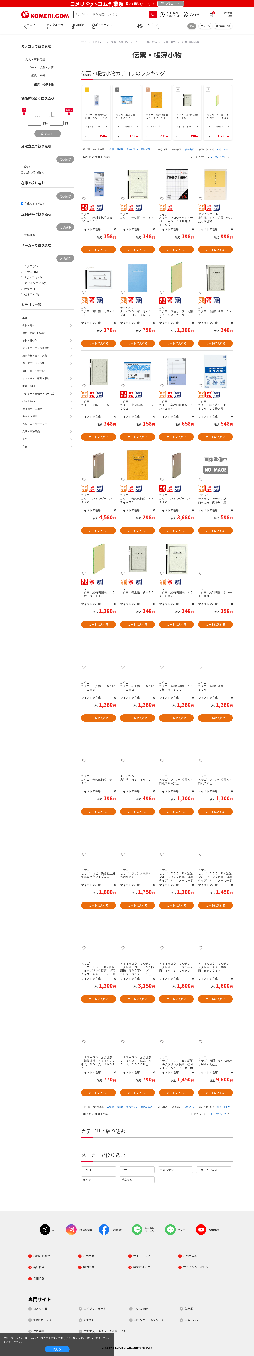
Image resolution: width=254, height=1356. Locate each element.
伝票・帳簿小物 (44, 84)
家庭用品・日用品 (32, 408)
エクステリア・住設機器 (36, 348)
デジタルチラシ (55, 26)
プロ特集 (38, 1331)
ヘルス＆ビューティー (34, 423)
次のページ (220, 157)
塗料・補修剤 (29, 340)
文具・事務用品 (35, 59)
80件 (219, 149)
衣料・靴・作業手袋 (33, 370)
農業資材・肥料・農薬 (34, 355)
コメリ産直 (40, 1308)
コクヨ (87, 1170)
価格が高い (146, 149)
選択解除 (65, 159)
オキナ (87, 1180)
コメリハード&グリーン (149, 1319)
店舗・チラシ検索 (102, 26)
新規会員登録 (223, 26)
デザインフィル (208, 1170)
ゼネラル (126, 1180)
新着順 (120, 149)
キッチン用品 (29, 416)
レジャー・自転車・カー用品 (38, 393)
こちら (106, 1338)
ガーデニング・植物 (33, 363)
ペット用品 (28, 401)
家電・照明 (28, 386)
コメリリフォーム (95, 1308)
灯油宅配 (89, 1319)
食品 (24, 439)
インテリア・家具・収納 (36, 378)
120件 (227, 149)
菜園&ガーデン (42, 1319)
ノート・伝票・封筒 (41, 67)
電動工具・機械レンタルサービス (105, 1331)
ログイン (205, 26)
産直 (24, 446)
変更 (191, 26)
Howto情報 (78, 26)
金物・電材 (28, 325)
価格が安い (132, 149)
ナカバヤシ (167, 1170)
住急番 (189, 1308)
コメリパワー (193, 1319)
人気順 (110, 149)
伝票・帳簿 (38, 75)
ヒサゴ (125, 1170)
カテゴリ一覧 (31, 26)
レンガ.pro (141, 1308)
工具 (24, 317)
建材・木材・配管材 (33, 333)
